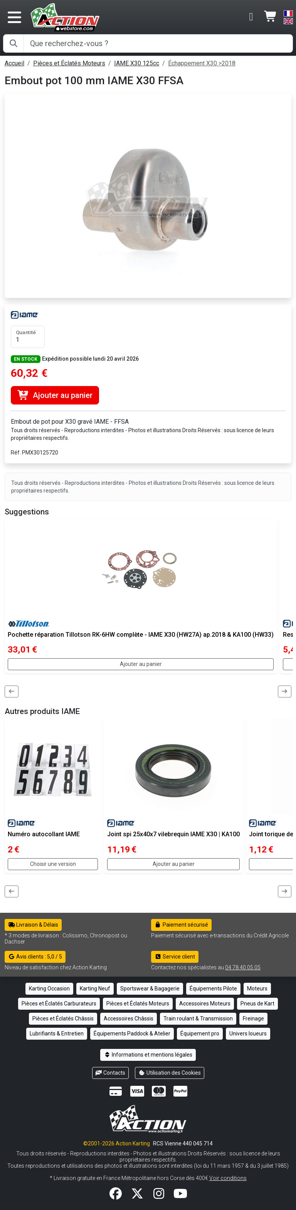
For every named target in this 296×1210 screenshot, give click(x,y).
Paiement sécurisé (181, 925)
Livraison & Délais (33, 925)
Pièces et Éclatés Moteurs (69, 63)
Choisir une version (53, 864)
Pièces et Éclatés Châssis (63, 1018)
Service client (175, 957)
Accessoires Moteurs (204, 1003)
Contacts (111, 1073)
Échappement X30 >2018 (201, 63)
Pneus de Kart (257, 1003)
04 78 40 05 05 (243, 967)
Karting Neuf (95, 988)
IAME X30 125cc (136, 63)
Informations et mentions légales (148, 1055)
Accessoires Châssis (128, 1018)
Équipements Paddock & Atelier (132, 1033)
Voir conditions (228, 1178)
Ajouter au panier (54, 395)
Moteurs (257, 988)
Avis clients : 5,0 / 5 (35, 957)
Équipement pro (199, 1033)
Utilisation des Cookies (169, 1073)
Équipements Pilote (213, 988)
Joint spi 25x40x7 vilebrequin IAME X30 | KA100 (173, 834)
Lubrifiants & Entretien (57, 1033)
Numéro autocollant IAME (44, 834)
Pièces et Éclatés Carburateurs (59, 1003)
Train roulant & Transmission (198, 1018)
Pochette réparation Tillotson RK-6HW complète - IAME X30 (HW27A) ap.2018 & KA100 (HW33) (141, 634)
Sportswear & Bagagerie (150, 988)
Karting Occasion (49, 988)
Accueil (14, 63)
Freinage (253, 1018)
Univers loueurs (248, 1033)
